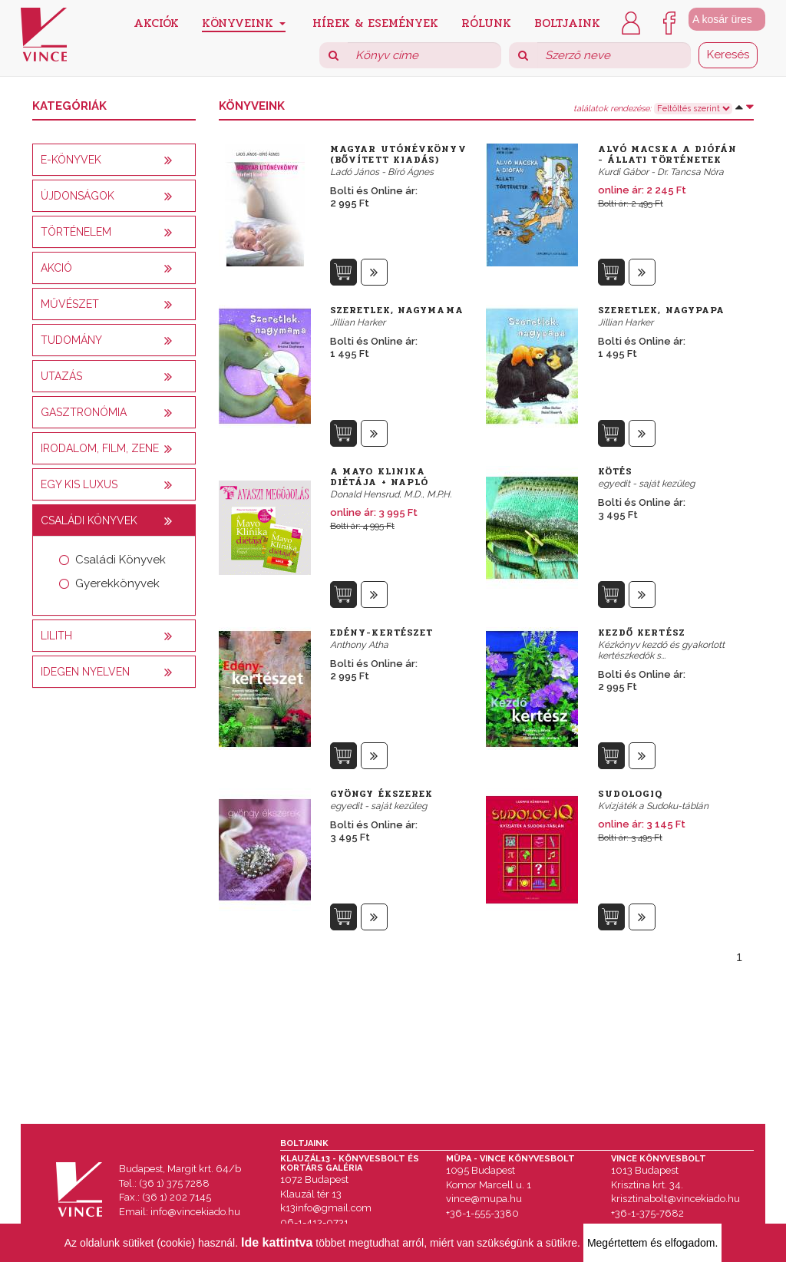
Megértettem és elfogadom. (652, 1243)
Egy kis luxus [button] (79, 484)
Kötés (615, 471)
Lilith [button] (56, 635)
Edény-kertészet (382, 632)
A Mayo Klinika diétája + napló (379, 476)
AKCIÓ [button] (56, 268)
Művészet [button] (70, 304)
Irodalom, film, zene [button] (100, 448)
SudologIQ (630, 794)
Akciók (156, 22)
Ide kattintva (276, 1242)
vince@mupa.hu (484, 1198)
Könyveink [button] (244, 22)
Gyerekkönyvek (117, 583)
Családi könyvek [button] (89, 520)
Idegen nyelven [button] (85, 672)
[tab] (114, 159)
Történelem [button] (76, 232)
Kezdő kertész (641, 632)
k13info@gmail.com (326, 1208)
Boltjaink (567, 22)
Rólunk (486, 22)
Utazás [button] (61, 376)
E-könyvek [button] (71, 160)
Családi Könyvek (120, 560)
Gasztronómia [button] (84, 412)
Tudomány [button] (71, 340)
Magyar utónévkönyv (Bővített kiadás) (398, 154)
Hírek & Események (375, 22)
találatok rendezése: (612, 109)
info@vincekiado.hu (195, 1211)
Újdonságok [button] (77, 196)
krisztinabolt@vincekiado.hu (675, 1198)
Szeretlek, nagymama (397, 310)
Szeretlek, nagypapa (661, 310)
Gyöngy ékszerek (382, 794)
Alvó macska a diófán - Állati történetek (668, 154)
